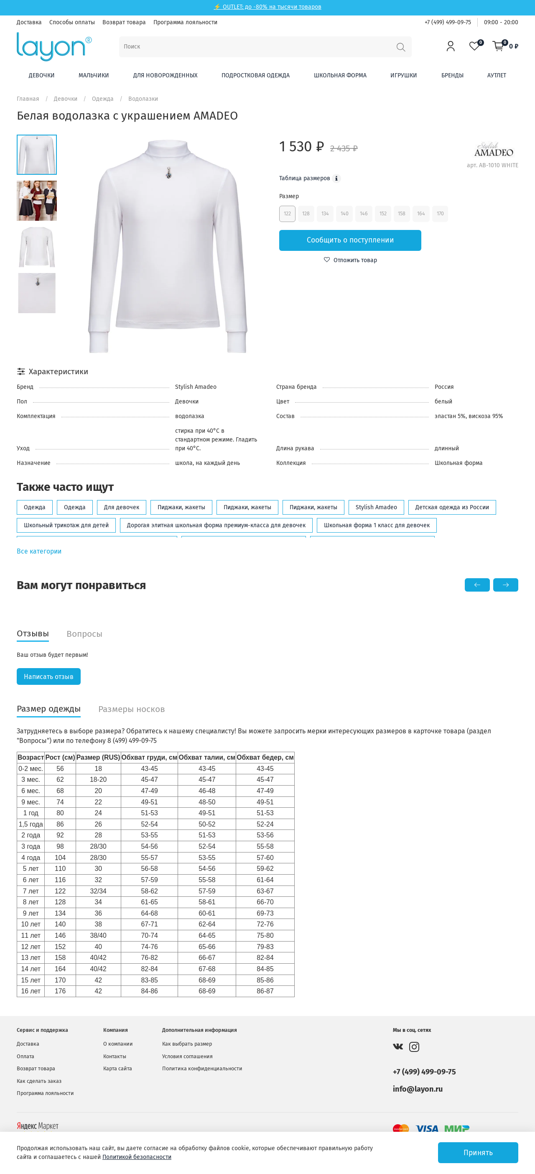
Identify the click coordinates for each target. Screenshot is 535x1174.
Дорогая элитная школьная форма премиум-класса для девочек (216, 525)
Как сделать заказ (39, 1081)
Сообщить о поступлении (350, 240)
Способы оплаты (72, 22)
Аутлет (496, 75)
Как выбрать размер (187, 1044)
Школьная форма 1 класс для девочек (377, 525)
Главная (28, 98)
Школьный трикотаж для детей (66, 525)
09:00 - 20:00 (501, 22)
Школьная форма (340, 75)
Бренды (452, 75)
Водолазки (143, 98)
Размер (289, 196)
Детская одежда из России (452, 507)
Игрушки (403, 75)
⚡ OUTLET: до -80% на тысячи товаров (267, 6)
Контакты (114, 1056)
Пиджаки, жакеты (181, 507)
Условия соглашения (187, 1056)
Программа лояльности (185, 22)
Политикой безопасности (136, 1157)
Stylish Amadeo (376, 507)
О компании (118, 1044)
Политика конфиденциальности (202, 1068)
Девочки (42, 75)
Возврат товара (124, 22)
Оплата (25, 1056)
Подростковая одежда (256, 75)
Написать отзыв (49, 677)
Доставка (29, 22)
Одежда (103, 98)
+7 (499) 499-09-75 (448, 22)
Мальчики (94, 75)
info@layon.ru (418, 1089)
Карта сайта (117, 1068)
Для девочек (121, 507)
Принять (478, 1152)
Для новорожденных (165, 75)
